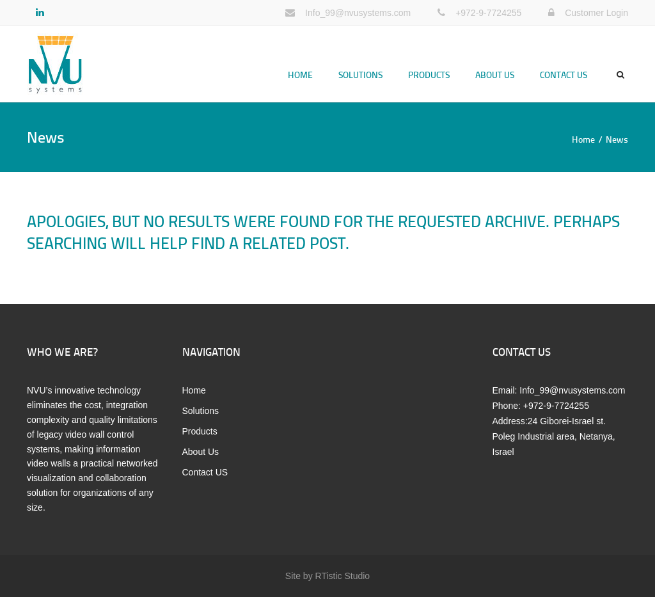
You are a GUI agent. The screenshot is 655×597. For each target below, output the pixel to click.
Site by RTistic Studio (327, 576)
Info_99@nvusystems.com (358, 13)
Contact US (563, 74)
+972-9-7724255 (488, 13)
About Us (494, 74)
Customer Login (596, 13)
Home (300, 74)
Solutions (360, 74)
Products (429, 74)
